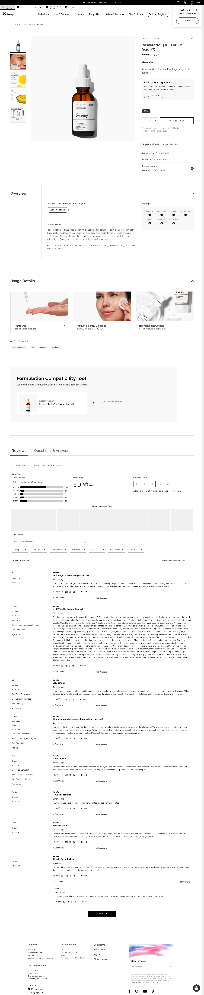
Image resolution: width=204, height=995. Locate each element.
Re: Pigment (56, 347)
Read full (25, 329)
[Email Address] (151, 967)
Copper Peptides (18, 347)
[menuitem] (7, 7)
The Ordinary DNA (35, 952)
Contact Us (155, 982)
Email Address (136, 967)
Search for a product (113, 402)
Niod (20, 7)
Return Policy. (161, 131)
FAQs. (176, 128)
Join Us (31, 955)
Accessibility (33, 971)
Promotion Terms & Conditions (73, 958)
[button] (62, 14)
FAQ (62, 950)
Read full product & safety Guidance (92, 329)
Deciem (69, 7)
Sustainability (33, 973)
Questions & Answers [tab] (52, 451)
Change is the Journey (37, 976)
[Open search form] (178, 2)
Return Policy (66, 955)
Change (40, 989)
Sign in (97, 954)
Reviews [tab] (19, 451)
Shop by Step (27, 24)
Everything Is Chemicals (37, 979)
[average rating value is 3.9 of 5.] (148, 55)
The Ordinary (7, 7)
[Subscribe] (170, 967)
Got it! (187, 21)
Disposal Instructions (69, 952)
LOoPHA (36, 7)
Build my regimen (57, 210)
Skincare (14, 24)
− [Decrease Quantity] (144, 120)
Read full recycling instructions (152, 329)
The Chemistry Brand (53, 7)
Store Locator (100, 959)
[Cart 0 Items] (199, 2)
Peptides (42, 347)
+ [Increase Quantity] (155, 120)
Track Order (100, 949)
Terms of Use (135, 982)
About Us (31, 950)
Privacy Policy (162, 980)
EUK (32, 347)
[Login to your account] (191, 2)
